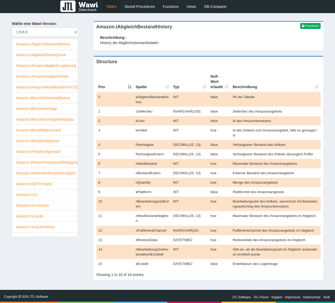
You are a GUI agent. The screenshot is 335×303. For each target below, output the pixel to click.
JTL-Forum (261, 297)
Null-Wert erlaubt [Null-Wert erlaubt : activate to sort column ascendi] (216, 81)
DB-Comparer (215, 6)
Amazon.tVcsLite (29, 216)
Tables (111, 6)
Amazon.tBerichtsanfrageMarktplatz (45, 119)
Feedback (310, 26)
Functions (171, 6)
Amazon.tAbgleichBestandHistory (43, 44)
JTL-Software (241, 297)
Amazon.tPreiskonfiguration (38, 152)
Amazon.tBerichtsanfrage (36, 109)
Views (191, 6)
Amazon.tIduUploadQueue (37, 141)
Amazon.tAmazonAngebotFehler (42, 76)
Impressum (292, 297)
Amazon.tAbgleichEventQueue (41, 55)
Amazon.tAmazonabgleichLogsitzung (46, 65)
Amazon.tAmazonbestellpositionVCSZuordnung (54, 87)
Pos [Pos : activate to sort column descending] (101, 87)
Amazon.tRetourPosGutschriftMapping (47, 162)
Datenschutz (312, 297)
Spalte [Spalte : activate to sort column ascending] (141, 87)
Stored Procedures (139, 6)
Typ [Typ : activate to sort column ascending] (176, 87)
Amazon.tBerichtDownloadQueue (43, 98)
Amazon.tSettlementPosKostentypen (46, 173)
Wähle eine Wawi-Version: (34, 24)
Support (276, 297)
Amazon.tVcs (26, 195)
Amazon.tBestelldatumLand (38, 130)
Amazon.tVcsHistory (32, 205)
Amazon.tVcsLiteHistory (35, 227)
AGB (326, 297)
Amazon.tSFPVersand (34, 184)
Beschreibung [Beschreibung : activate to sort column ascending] (245, 87)
